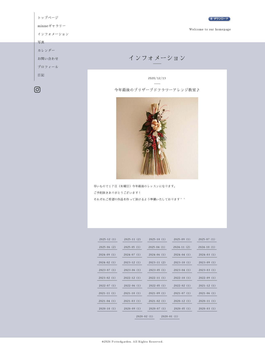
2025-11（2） (133, 239)
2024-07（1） (133, 255)
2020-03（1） (208, 308)
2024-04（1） (183, 255)
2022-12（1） (133, 278)
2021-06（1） (208, 293)
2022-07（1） (108, 285)
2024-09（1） (108, 255)
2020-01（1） (170, 316)
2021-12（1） (208, 285)
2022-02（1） (183, 285)
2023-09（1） (208, 262)
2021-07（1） (183, 293)
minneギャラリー (52, 26)
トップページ (48, 17)
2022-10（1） (183, 278)
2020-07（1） (158, 308)
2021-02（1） (158, 301)
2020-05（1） (183, 308)
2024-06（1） (158, 255)
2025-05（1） (133, 247)
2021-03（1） (133, 301)
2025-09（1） (183, 239)
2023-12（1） (133, 262)
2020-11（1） (208, 301)
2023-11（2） (158, 262)
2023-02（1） (108, 278)
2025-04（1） (158, 247)
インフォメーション (53, 34)
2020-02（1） (145, 316)
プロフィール (48, 67)
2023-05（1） (158, 270)
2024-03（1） (208, 255)
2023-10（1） (183, 262)
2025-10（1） (158, 239)
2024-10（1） (207, 247)
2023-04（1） (183, 270)
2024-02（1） (108, 262)
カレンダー (46, 50)
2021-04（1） (108, 301)
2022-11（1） (158, 278)
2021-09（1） (158, 293)
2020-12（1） (183, 301)
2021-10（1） (133, 293)
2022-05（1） (158, 285)
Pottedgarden (121, 341)
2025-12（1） (108, 239)
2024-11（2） (182, 247)
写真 (41, 42)
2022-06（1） (133, 285)
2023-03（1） (208, 270)
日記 (41, 75)
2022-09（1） (208, 278)
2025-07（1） (208, 239)
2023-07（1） (108, 270)
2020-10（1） (108, 308)
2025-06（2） (108, 247)
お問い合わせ (48, 59)
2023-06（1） (133, 270)
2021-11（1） (108, 293)
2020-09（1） (133, 308)
